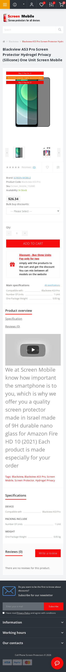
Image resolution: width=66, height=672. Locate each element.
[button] (32, 4)
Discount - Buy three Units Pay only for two (35, 256)
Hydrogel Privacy (45, 480)
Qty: (8, 227)
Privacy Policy (23, 612)
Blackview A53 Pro (35, 476)
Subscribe (53, 606)
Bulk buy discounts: (17, 204)
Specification (13, 319)
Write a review (48, 553)
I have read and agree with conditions (30, 612)
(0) (34, 167)
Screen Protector (24, 480)
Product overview (18, 310)
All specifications (52, 285)
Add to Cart (33, 243)
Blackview (13, 41)
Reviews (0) (12, 326)
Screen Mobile (22, 177)
